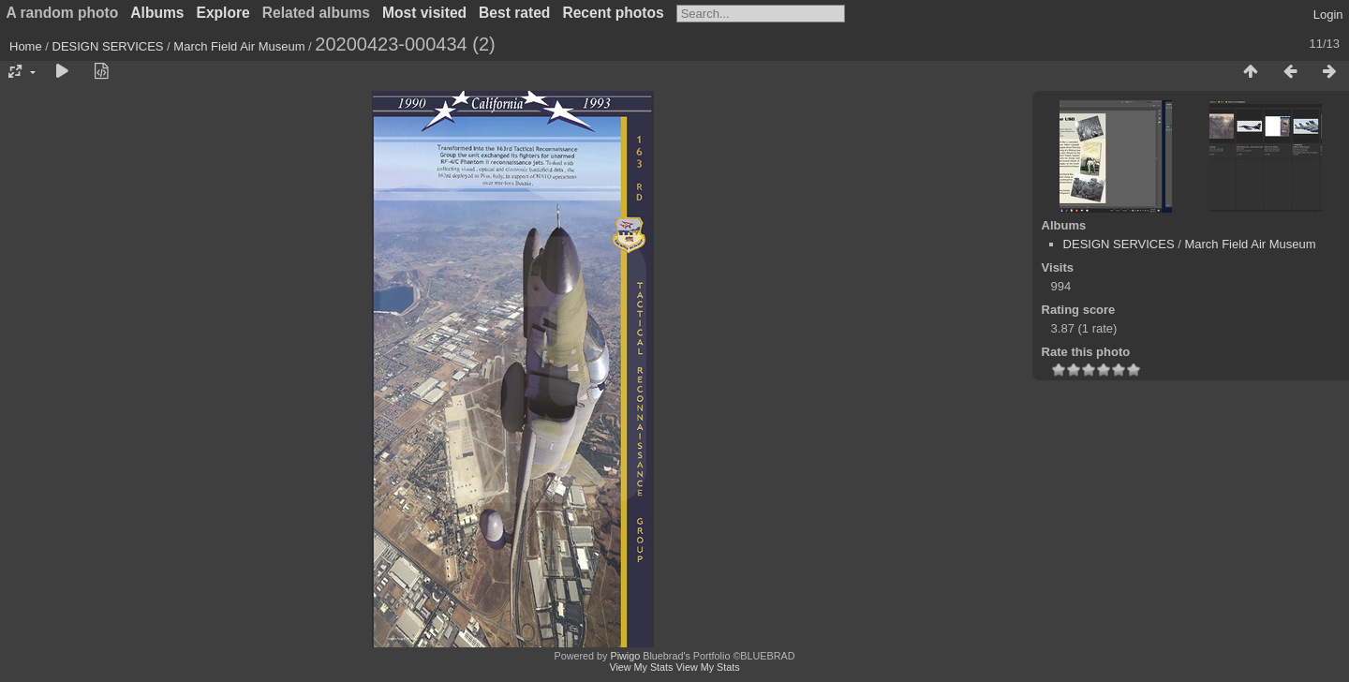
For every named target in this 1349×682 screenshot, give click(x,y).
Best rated (514, 13)
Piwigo (625, 655)
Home (25, 46)
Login (1328, 14)
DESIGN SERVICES (108, 46)
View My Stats (641, 667)
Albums (157, 13)
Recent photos (612, 13)
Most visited (424, 13)
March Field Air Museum (238, 46)
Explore (223, 13)
